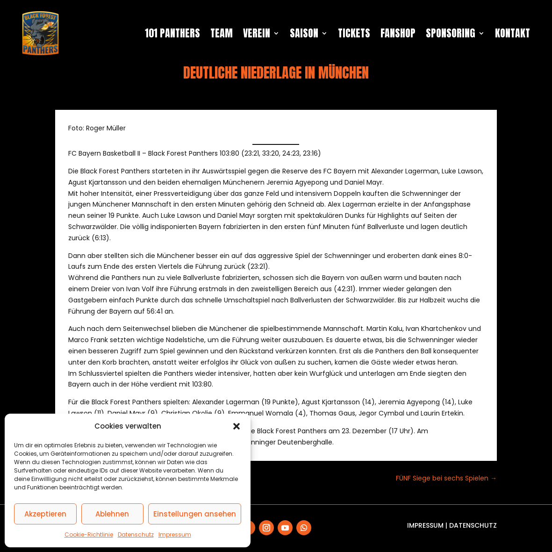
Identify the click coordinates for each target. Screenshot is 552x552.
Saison (304, 33)
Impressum (174, 534)
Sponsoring (450, 33)
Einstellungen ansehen (194, 514)
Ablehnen (112, 514)
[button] (236, 426)
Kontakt (512, 33)
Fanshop (398, 33)
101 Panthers (172, 33)
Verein (256, 33)
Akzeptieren (45, 514)
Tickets (354, 33)
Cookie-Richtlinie (89, 534)
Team (221, 33)
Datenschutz (136, 534)
